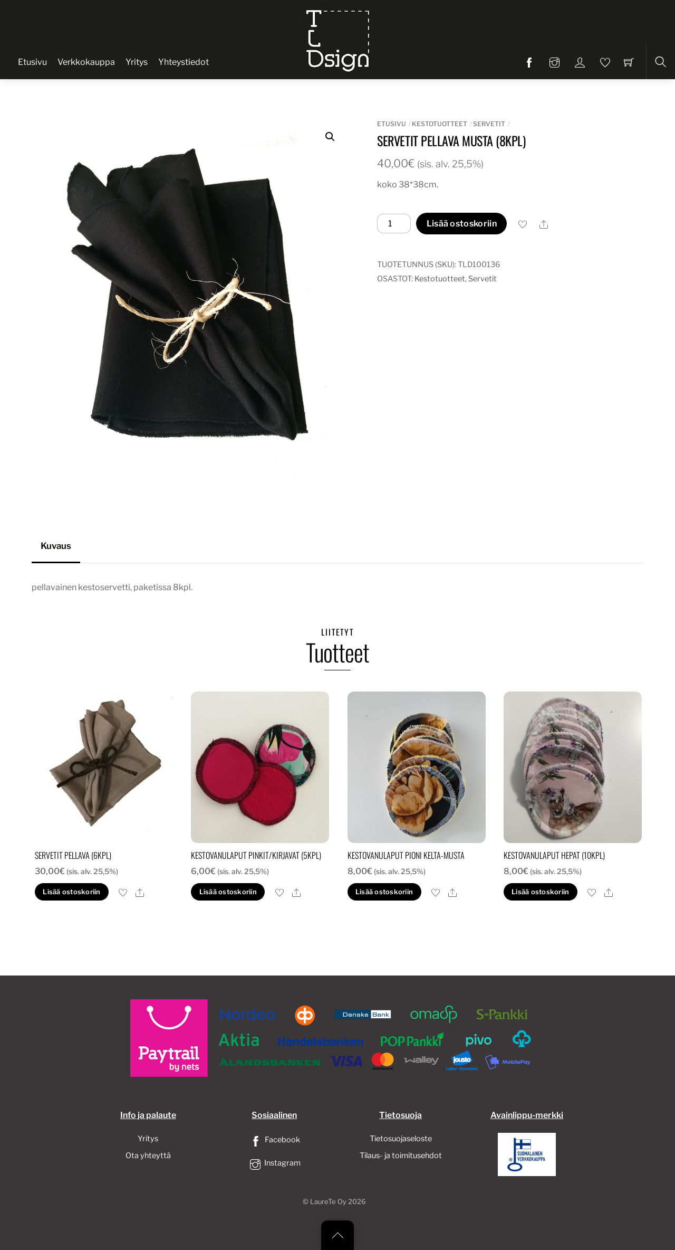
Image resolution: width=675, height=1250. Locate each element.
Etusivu (32, 62)
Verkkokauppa (86, 62)
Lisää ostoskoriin (462, 224)
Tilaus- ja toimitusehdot (401, 1155)
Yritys (137, 62)
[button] (330, 136)
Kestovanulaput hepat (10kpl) (554, 855)
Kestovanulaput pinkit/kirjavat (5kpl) (256, 855)
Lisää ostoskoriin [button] (71, 892)
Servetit (489, 124)
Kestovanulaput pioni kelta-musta (406, 855)
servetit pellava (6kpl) (73, 855)
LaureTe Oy (328, 1202)
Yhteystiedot (183, 62)
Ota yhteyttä (148, 1155)
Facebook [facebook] (274, 1139)
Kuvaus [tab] (56, 546)
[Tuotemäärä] (394, 224)
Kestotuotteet (439, 124)
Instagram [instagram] (274, 1163)
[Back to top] (337, 1235)
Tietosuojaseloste (401, 1138)
